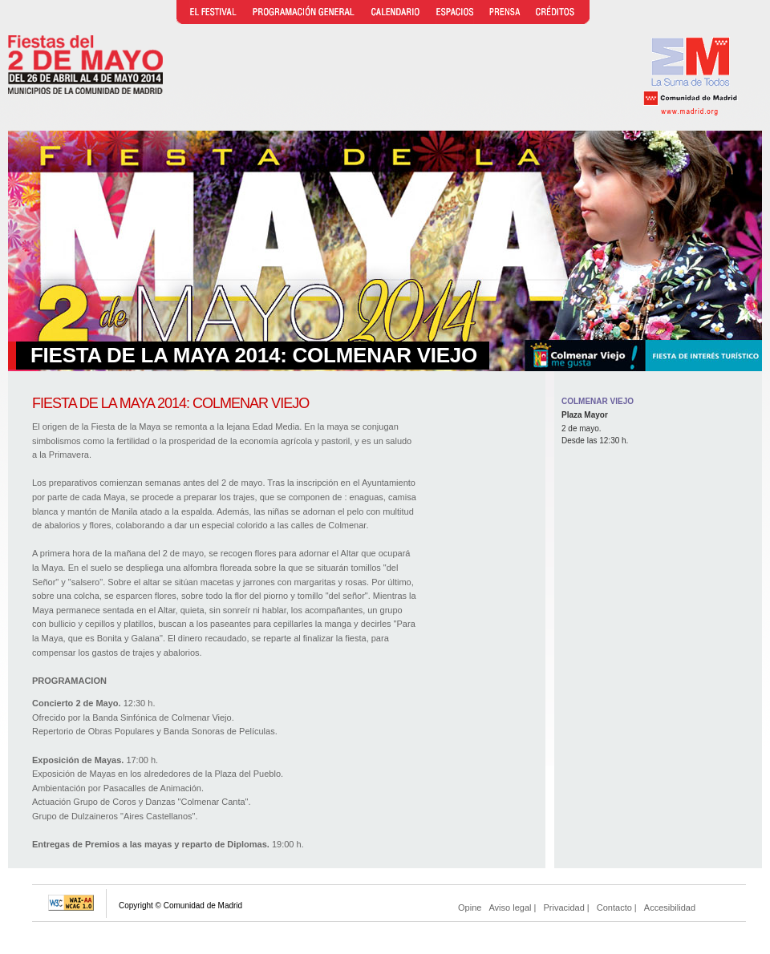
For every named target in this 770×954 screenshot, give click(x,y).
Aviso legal (509, 907)
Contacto (614, 907)
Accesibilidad (669, 907)
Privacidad (563, 907)
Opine (469, 907)
